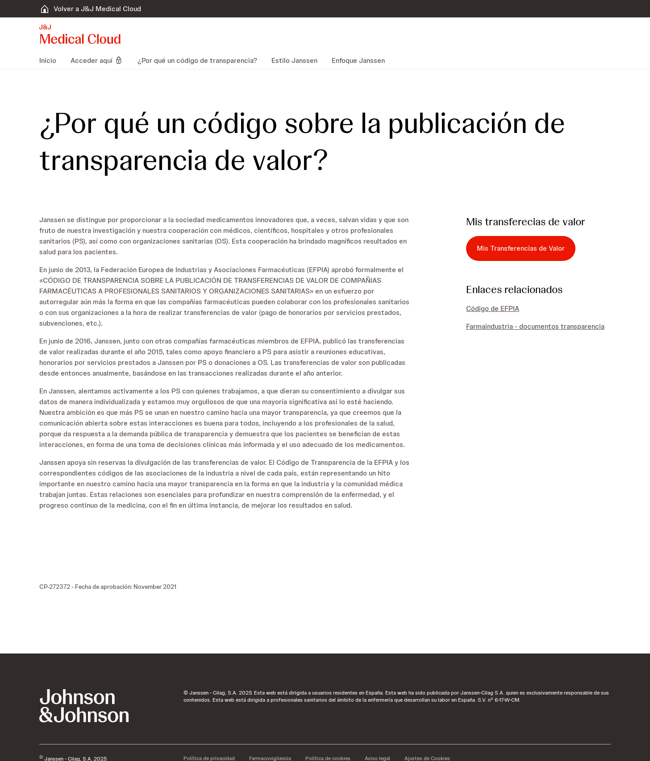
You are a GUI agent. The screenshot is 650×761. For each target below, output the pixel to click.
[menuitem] (51, 60)
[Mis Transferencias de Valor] (520, 248)
